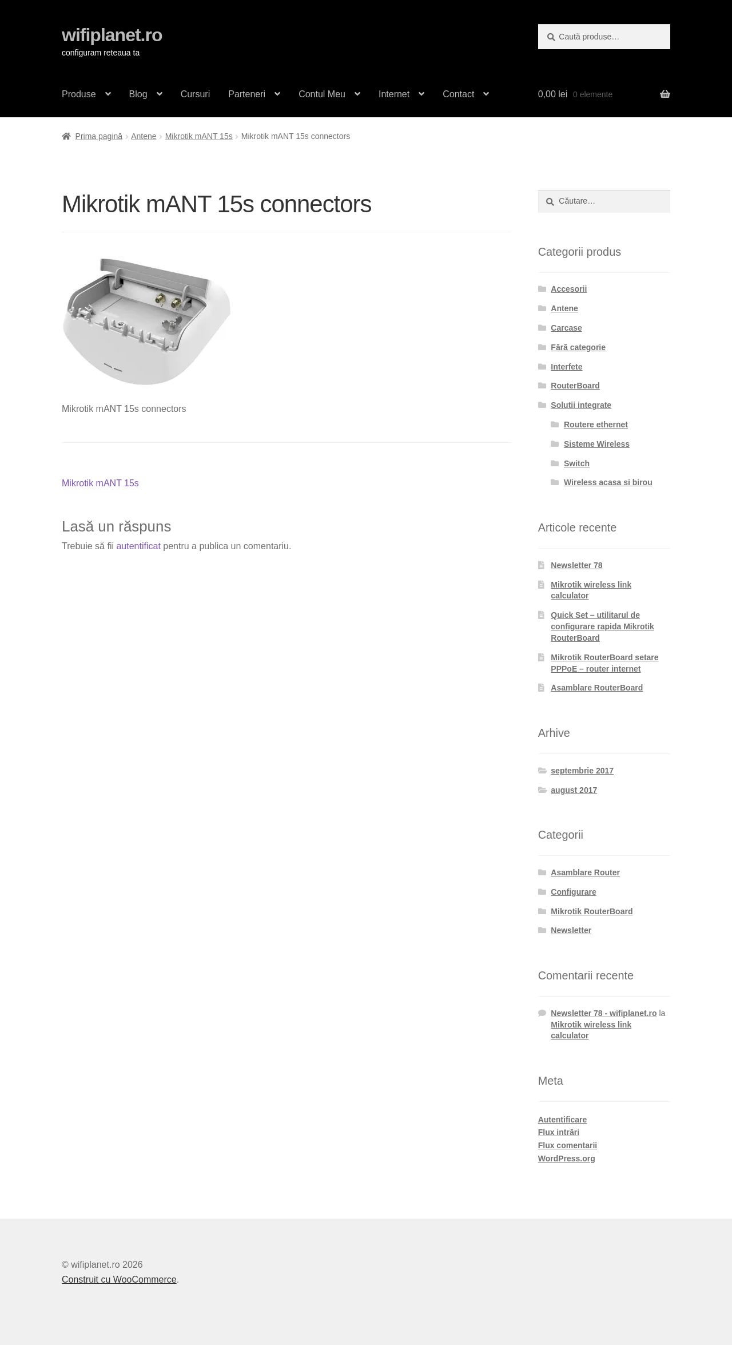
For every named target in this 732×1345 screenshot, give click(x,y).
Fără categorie (578, 347)
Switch (577, 463)
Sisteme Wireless (597, 444)
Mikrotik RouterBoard (591, 911)
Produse (79, 94)
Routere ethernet (596, 424)
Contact (458, 94)
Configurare (573, 891)
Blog (138, 94)
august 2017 (574, 790)
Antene (143, 136)
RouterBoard (575, 385)
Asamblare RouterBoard (597, 687)
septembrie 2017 (582, 770)
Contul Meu (322, 94)
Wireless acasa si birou (608, 482)
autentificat (138, 546)
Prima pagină (99, 136)
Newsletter (571, 930)
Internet (394, 94)
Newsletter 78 (576, 565)
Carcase (566, 327)
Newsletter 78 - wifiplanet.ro (604, 1013)
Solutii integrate (581, 405)
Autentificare (562, 1119)
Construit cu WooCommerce (119, 1279)
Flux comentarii (567, 1145)
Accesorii (569, 288)
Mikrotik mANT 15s (199, 136)
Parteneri (246, 94)
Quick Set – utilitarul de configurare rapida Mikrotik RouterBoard (602, 626)
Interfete (566, 366)
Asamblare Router (585, 872)
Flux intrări (558, 1132)
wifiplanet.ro (112, 35)
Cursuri (195, 94)
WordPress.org (566, 1158)
